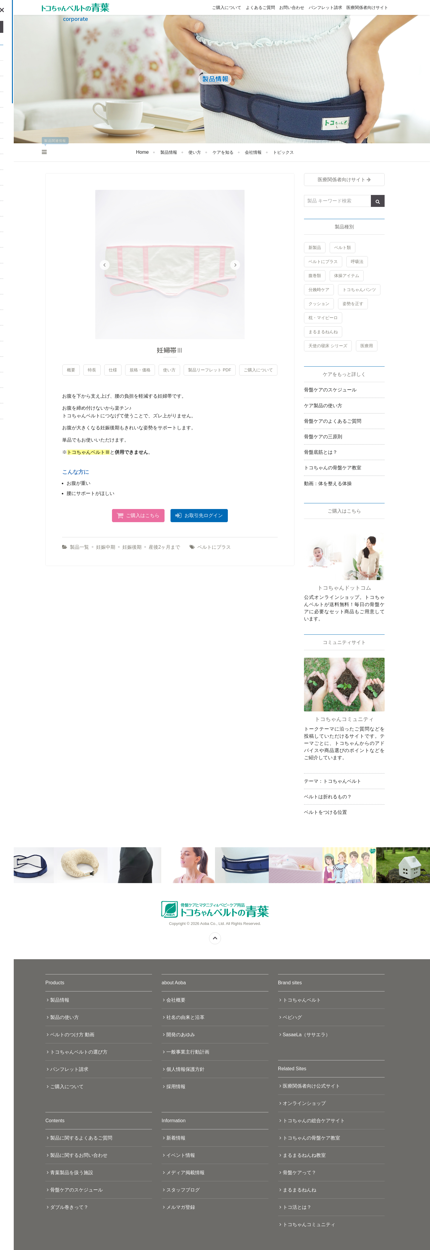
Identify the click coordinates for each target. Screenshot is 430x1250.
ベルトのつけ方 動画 (72, 1034)
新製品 (314, 247)
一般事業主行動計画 (187, 1051)
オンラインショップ (304, 1103)
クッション (318, 303)
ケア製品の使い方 (323, 405)
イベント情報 (180, 1155)
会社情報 (253, 152)
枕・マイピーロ (323, 317)
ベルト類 (342, 247)
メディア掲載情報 (185, 1172)
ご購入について (226, 7)
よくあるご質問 (260, 7)
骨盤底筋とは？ (320, 452)
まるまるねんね (323, 331)
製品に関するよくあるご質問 (81, 1137)
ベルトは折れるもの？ (328, 796)
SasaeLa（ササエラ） (306, 1034)
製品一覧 (79, 547)
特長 (92, 370)
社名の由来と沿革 (185, 1017)
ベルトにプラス (214, 547)
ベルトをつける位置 (325, 812)
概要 (71, 370)
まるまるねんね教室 (304, 1155)
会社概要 (175, 1000)
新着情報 (175, 1137)
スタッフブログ (183, 1189)
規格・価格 (140, 370)
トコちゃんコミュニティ (309, 1224)
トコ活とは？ (297, 1207)
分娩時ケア (318, 289)
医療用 (366, 345)
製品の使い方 (64, 1017)
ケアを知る (223, 152)
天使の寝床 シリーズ (327, 345)
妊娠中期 (105, 547)
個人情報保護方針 (185, 1069)
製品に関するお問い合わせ (79, 1155)
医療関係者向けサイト (367, 7)
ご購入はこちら (142, 515)
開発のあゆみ (180, 1034)
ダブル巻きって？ (69, 1207)
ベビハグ (292, 1017)
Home (142, 152)
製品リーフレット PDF (209, 370)
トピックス (283, 152)
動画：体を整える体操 (328, 483)
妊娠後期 (132, 547)
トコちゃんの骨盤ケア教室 (332, 467)
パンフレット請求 (325, 7)
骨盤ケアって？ (299, 1172)
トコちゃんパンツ (359, 289)
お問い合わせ (291, 7)
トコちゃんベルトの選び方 (79, 1051)
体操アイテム (346, 275)
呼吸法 (357, 261)
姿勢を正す (353, 303)
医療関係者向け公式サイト (311, 1085)
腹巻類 (314, 275)
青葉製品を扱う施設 (71, 1172)
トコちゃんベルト (302, 1000)
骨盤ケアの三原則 (323, 436)
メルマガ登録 (180, 1207)
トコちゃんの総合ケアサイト (314, 1120)
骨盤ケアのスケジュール (330, 389)
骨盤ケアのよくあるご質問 (332, 421)
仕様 (113, 370)
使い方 (194, 152)
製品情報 (168, 152)
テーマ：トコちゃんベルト (332, 781)
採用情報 (175, 1086)
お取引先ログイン (204, 515)
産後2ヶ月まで (164, 547)
